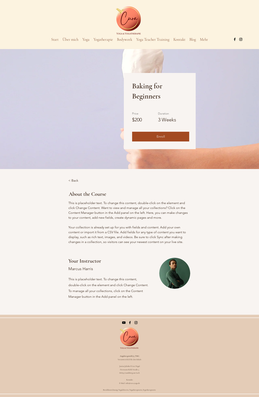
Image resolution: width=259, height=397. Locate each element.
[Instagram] (241, 39)
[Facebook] (235, 39)
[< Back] (79, 181)
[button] (160, 136)
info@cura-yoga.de (132, 383)
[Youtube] (124, 323)
